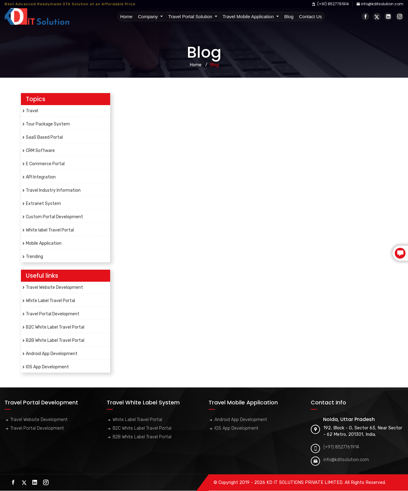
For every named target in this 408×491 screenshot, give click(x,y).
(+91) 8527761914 (330, 3)
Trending (34, 256)
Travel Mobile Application (249, 16)
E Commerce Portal (45, 163)
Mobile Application (44, 243)
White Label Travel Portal (50, 300)
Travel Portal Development (52, 314)
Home (127, 16)
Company (148, 16)
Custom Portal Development (54, 216)
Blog (289, 16)
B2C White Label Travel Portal (55, 327)
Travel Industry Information (53, 190)
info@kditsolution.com (379, 3)
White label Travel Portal (50, 230)
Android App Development (52, 353)
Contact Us (310, 16)
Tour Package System (48, 124)
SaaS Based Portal (44, 137)
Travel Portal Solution (191, 16)
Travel (32, 110)
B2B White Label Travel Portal (55, 340)
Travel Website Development (54, 287)
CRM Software (40, 150)
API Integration (41, 177)
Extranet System (43, 203)
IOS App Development (47, 367)
